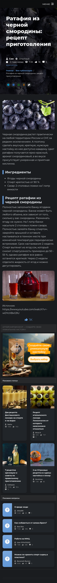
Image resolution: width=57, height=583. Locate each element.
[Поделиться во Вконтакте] (13, 85)
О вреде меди (21, 507)
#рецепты (11, 65)
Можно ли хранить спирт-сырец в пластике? (31, 555)
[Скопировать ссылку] (29, 85)
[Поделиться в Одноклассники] (24, 85)
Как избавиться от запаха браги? (30, 523)
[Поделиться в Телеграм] (8, 85)
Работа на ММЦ (22, 539)
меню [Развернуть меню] (48, 3)
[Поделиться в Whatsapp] (18, 85)
